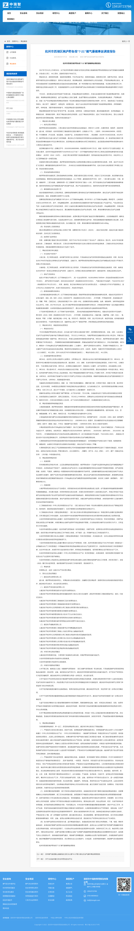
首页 (8, 41)
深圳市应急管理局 (41, 918)
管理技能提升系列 (31, 896)
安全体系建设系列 (31, 892)
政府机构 (69, 900)
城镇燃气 (69, 888)
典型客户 (70, 878)
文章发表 (51, 892)
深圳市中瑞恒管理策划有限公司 (21, 918)
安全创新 (51, 900)
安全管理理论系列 (31, 888)
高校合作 (51, 884)
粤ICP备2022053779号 (92, 925)
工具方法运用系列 (31, 900)
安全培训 (29, 878)
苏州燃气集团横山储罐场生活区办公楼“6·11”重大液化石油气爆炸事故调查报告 (72, 854)
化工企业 (69, 892)
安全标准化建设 (8, 892)
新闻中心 (15, 41)
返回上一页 (126, 41)
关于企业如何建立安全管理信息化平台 (58, 859)
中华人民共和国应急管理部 (73, 918)
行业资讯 (13, 58)
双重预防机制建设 (9, 896)
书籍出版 (51, 888)
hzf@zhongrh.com (93, 900)
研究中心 (52, 878)
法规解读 (51, 896)
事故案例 (24, 41)
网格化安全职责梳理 (10, 904)
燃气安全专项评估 (9, 884)
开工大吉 (15, 111)
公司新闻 (13, 52)
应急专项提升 (7, 900)
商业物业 (69, 896)
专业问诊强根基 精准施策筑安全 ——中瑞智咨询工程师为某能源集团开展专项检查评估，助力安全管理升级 (15, 139)
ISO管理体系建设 (9, 888)
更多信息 (6, 908)
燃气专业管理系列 (31, 884)
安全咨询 (7, 878)
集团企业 (69, 884)
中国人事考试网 (56, 918)
